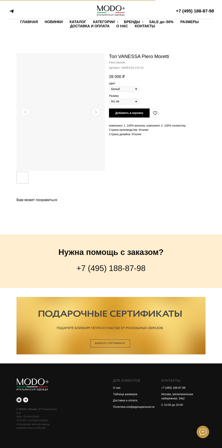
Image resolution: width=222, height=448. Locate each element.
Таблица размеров (125, 394)
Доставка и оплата (125, 400)
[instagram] (19, 399)
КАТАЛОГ (78, 22)
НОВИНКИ (54, 22)
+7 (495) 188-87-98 (195, 10)
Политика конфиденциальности (134, 406)
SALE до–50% (161, 22)
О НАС (122, 26)
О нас (116, 387)
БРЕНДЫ (132, 22)
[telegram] (11, 11)
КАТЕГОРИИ (104, 22)
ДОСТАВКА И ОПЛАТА (90, 26)
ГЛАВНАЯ (29, 22)
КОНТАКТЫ (145, 26)
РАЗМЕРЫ (189, 22)
